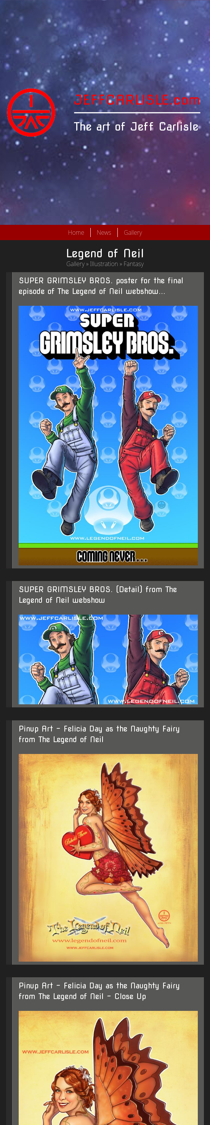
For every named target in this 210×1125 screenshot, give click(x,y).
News (104, 232)
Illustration (104, 264)
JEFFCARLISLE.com (137, 99)
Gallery (133, 232)
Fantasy (133, 264)
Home (76, 232)
